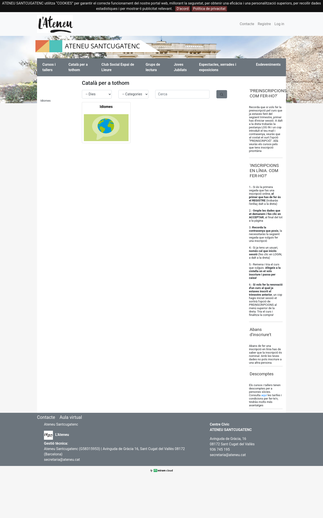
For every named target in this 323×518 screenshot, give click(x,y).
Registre (264, 24)
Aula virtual (70, 417)
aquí (264, 395)
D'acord (182, 9)
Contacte (247, 24)
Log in (279, 24)
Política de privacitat (209, 9)
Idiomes (45, 100)
